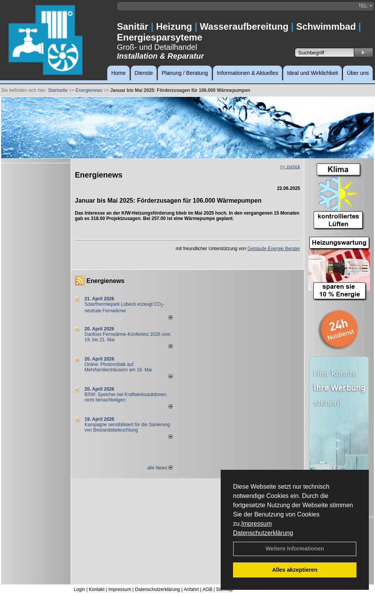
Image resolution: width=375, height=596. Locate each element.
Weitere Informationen (294, 548)
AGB (207, 589)
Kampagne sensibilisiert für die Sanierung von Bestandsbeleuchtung (127, 427)
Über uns (358, 73)
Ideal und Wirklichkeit (312, 73)
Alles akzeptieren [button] (295, 570)
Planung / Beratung (185, 73)
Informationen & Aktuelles (247, 73)
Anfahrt (191, 589)
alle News (159, 468)
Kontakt (97, 589)
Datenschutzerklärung (263, 533)
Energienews (105, 281)
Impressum (256, 523)
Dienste (144, 73)
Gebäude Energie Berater (273, 248)
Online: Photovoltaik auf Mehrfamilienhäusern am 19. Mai (118, 367)
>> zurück (290, 166)
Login (79, 589)
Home (118, 73)
